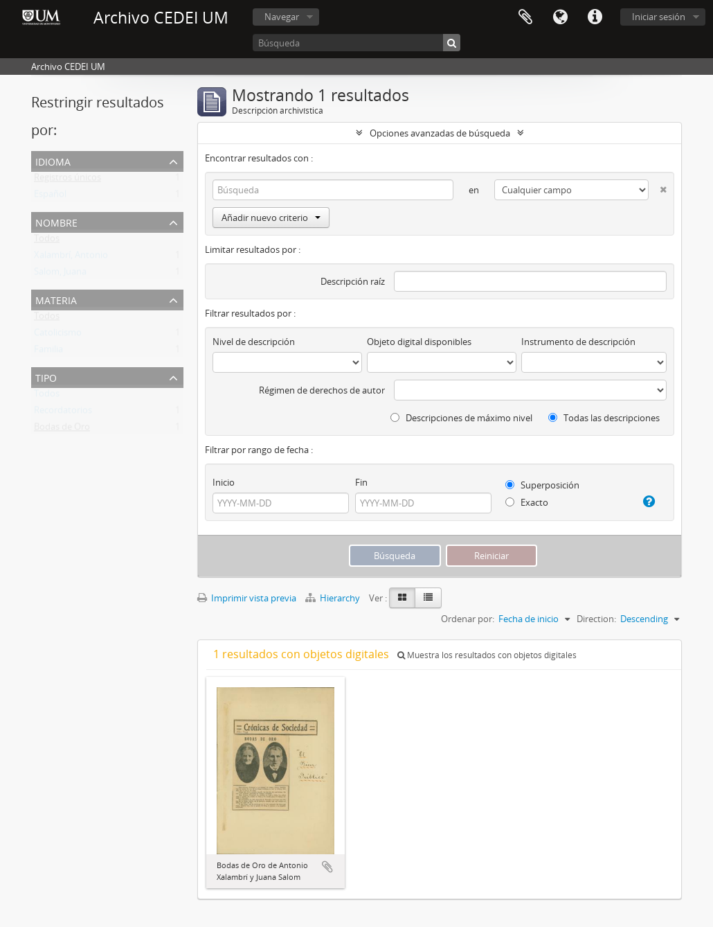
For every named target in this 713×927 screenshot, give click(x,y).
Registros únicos (67, 180)
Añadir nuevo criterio (271, 217)
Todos (47, 241)
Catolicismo (58, 335)
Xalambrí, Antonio (71, 257)
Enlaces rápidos (594, 17)
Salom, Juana (60, 274)
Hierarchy (333, 598)
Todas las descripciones (604, 418)
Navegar (281, 16)
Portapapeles (525, 17)
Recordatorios (63, 413)
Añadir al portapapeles (327, 867)
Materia (56, 299)
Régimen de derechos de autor (322, 390)
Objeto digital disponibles (419, 341)
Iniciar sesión (658, 16)
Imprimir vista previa (246, 598)
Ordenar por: (467, 618)
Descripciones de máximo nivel (461, 418)
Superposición (542, 485)
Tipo (46, 376)
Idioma (560, 17)
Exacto (526, 502)
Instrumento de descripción (578, 341)
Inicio (224, 482)
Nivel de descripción (254, 341)
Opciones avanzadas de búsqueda (440, 133)
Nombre (56, 221)
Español (50, 197)
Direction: (596, 618)
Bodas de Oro (62, 429)
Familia (48, 352)
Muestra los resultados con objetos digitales (487, 655)
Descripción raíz (353, 281)
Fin (361, 482)
